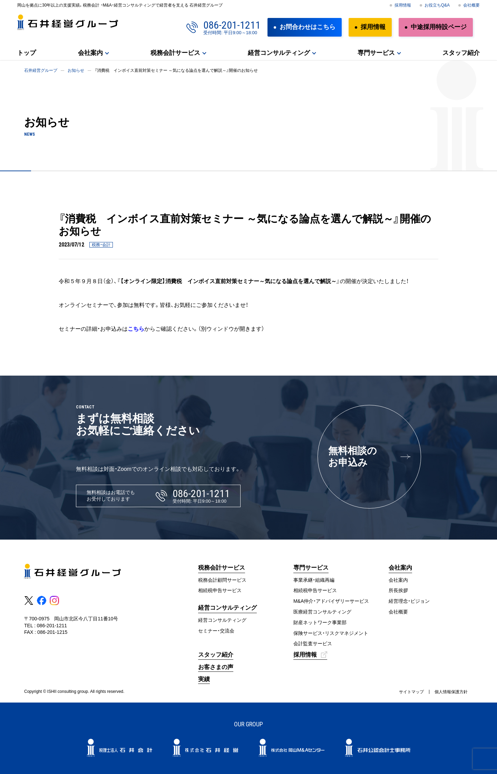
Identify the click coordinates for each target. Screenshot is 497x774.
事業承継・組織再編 (313, 580)
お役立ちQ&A (437, 5)
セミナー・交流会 (216, 630)
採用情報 (402, 5)
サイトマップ (411, 691)
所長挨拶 (398, 590)
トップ (26, 52)
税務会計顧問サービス (222, 580)
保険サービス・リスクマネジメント (330, 633)
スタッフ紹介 (461, 52)
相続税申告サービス (220, 590)
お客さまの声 (215, 667)
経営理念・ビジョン (409, 601)
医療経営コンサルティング (322, 612)
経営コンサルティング (279, 52)
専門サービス (376, 52)
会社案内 (90, 52)
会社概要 (471, 5)
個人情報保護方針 (451, 691)
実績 (204, 679)
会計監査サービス (312, 643)
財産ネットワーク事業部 (320, 622)
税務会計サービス (175, 52)
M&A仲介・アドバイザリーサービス (331, 601)
